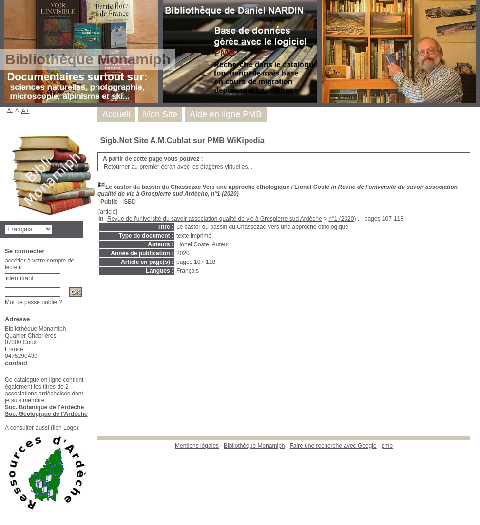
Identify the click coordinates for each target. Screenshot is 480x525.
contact (16, 363)
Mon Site (160, 114)
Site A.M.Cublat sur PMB (179, 140)
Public (109, 201)
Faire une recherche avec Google (333, 445)
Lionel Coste (192, 244)
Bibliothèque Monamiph (254, 445)
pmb (387, 445)
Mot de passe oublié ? (33, 302)
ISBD (129, 201)
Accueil (116, 114)
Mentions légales (197, 445)
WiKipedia (245, 140)
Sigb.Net (116, 140)
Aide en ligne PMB (226, 114)
